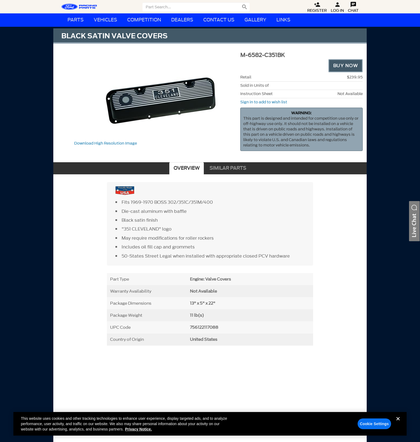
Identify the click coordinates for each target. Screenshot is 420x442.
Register (317, 7)
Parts (76, 20)
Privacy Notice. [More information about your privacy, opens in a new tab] (138, 429)
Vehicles (105, 20)
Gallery (255, 20)
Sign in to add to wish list (263, 102)
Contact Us (218, 20)
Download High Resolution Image (105, 143)
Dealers (182, 20)
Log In (337, 7)
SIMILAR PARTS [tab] (227, 168)
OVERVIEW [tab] (187, 168)
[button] (414, 221)
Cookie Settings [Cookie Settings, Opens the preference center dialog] (374, 424)
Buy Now (345, 65)
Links (283, 20)
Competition (144, 20)
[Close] (398, 423)
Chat (353, 7)
